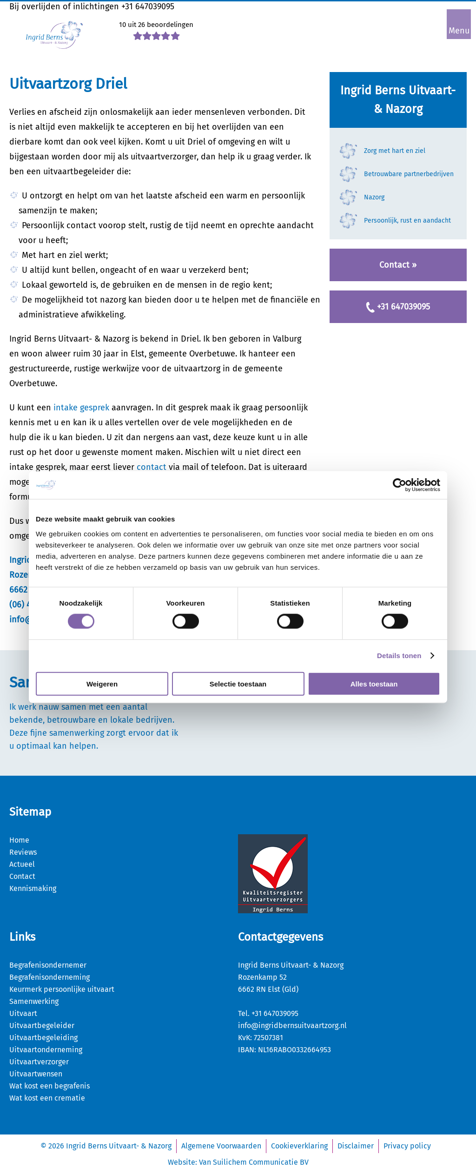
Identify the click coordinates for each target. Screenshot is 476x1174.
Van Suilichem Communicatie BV (254, 1162)
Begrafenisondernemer (47, 965)
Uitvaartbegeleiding (43, 1037)
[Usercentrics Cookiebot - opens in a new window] (399, 485)
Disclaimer (355, 1145)
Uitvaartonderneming (45, 1049)
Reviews (23, 852)
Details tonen (399, 656)
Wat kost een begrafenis (49, 1086)
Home (19, 840)
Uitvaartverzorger (39, 1061)
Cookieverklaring (299, 1145)
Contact (22, 876)
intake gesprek (81, 407)
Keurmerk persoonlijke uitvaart (61, 989)
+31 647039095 (147, 6)
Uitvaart (23, 1013)
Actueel (22, 864)
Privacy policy (407, 1145)
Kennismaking (32, 888)
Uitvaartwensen (35, 1073)
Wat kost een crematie (47, 1098)
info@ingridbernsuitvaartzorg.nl (292, 1025)
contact (151, 467)
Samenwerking (34, 1001)
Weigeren (102, 683)
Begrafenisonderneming (49, 977)
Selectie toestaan (238, 683)
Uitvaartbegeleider (41, 1025)
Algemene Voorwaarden (221, 1145)
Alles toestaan (374, 683)
